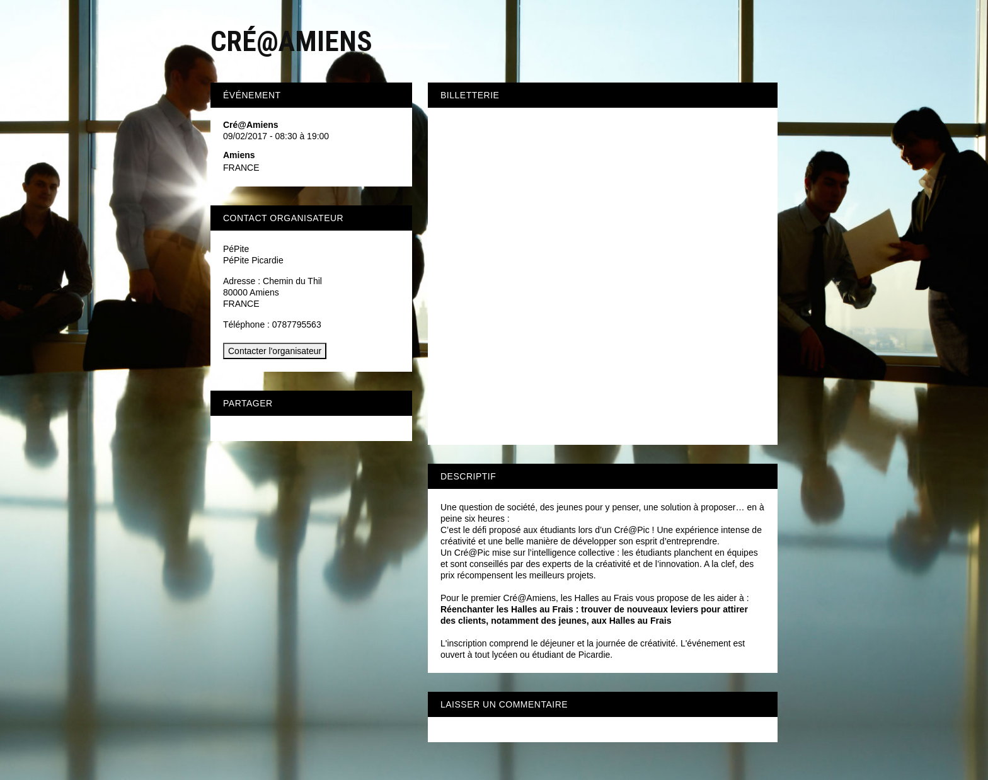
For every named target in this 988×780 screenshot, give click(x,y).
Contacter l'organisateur (274, 351)
